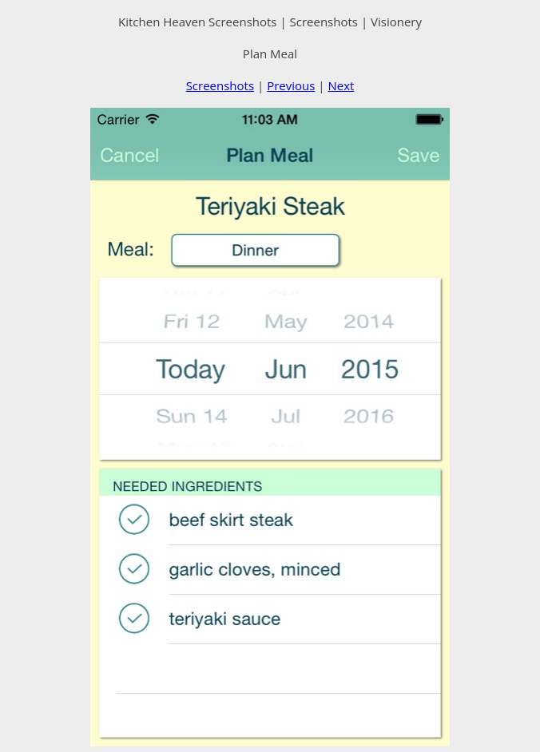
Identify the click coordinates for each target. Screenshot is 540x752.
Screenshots (220, 85)
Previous (291, 85)
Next (341, 85)
